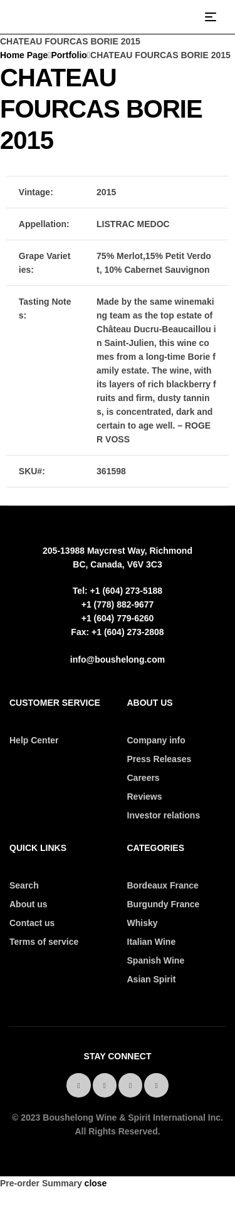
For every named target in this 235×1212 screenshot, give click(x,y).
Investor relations (164, 815)
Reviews (144, 797)
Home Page (24, 55)
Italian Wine (151, 942)
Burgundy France (163, 904)
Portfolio (69, 55)
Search (24, 885)
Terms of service (43, 942)
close (96, 1183)
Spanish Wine (156, 960)
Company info (156, 740)
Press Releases (159, 759)
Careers (143, 778)
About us (28, 904)
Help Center (34, 740)
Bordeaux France (163, 885)
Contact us (32, 923)
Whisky (142, 923)
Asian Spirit (151, 979)
